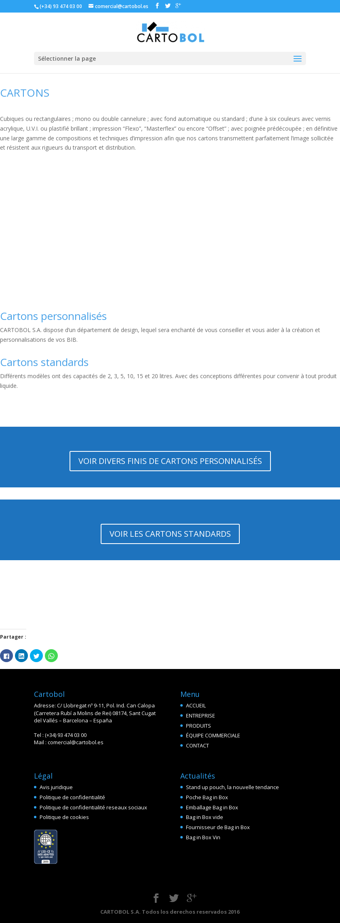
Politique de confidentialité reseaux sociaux (93, 807)
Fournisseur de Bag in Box (218, 827)
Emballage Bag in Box (212, 807)
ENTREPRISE (200, 715)
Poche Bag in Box (207, 797)
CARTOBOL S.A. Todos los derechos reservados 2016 (169, 911)
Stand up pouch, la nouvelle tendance (232, 787)
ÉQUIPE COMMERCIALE (213, 735)
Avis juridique (56, 787)
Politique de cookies (64, 817)
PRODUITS (198, 725)
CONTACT (197, 745)
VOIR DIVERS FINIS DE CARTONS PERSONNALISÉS (170, 460)
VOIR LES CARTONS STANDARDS (170, 533)
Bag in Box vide (204, 817)
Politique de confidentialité (72, 797)
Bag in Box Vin (203, 837)
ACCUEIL (196, 705)
